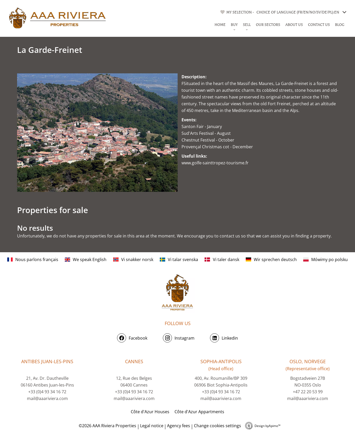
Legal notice (151, 426)
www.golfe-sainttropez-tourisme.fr (215, 163)
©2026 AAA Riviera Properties (107, 426)
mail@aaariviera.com (47, 398)
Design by (267, 426)
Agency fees (178, 426)
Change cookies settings (217, 426)
